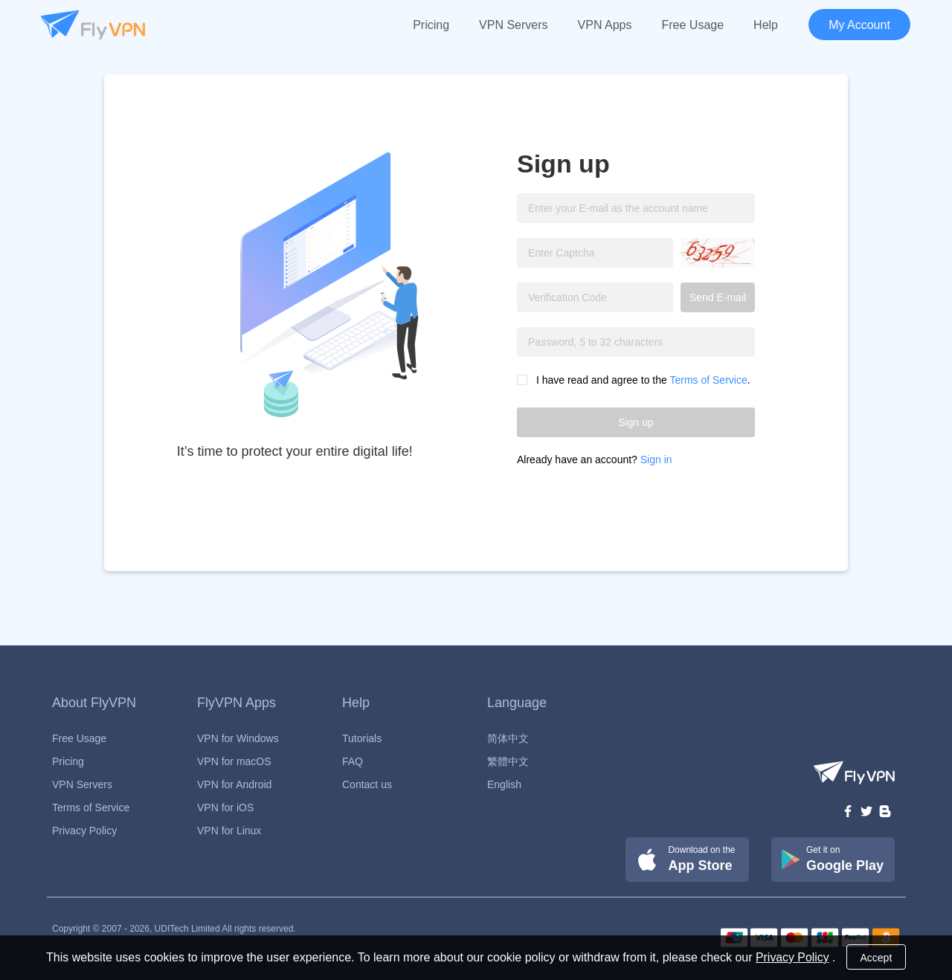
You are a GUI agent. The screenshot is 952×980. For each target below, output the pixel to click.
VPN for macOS (234, 761)
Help (765, 25)
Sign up (635, 422)
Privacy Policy (84, 830)
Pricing (431, 25)
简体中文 (508, 738)
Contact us (367, 784)
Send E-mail (717, 297)
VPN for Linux (229, 830)
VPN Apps (605, 25)
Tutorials (362, 738)
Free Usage (693, 25)
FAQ (352, 761)
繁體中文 (508, 761)
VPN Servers (513, 25)
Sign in (656, 459)
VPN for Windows (238, 738)
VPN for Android (234, 784)
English (504, 784)
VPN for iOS (225, 807)
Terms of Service (708, 380)
